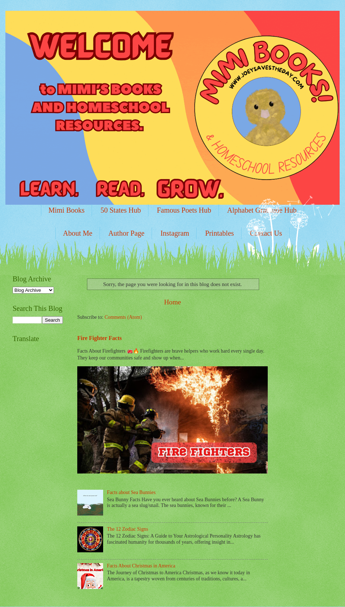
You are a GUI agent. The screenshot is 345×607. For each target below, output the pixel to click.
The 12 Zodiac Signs (127, 529)
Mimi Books (67, 210)
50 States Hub (121, 210)
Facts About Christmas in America (141, 566)
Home (172, 302)
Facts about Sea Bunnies (131, 492)
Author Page (126, 233)
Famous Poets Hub (184, 210)
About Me (77, 233)
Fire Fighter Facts (99, 338)
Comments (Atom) (123, 317)
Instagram (174, 233)
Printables (219, 233)
